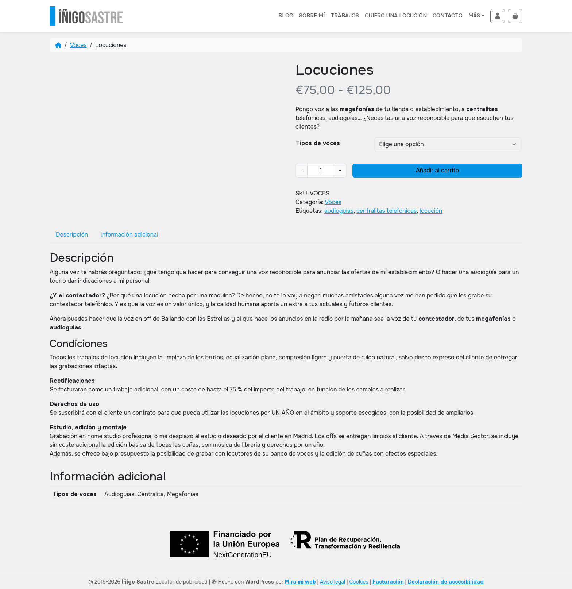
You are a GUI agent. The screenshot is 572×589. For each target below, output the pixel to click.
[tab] (72, 234)
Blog (285, 15)
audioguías (338, 211)
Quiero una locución (396, 15)
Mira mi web (300, 581)
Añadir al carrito (437, 170)
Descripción (72, 234)
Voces (78, 45)
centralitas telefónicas (386, 211)
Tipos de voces (318, 143)
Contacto (448, 15)
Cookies (358, 581)
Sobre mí (312, 15)
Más (474, 15)
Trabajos (345, 15)
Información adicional (129, 234)
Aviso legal (332, 581)
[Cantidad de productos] (320, 171)
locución (431, 211)
